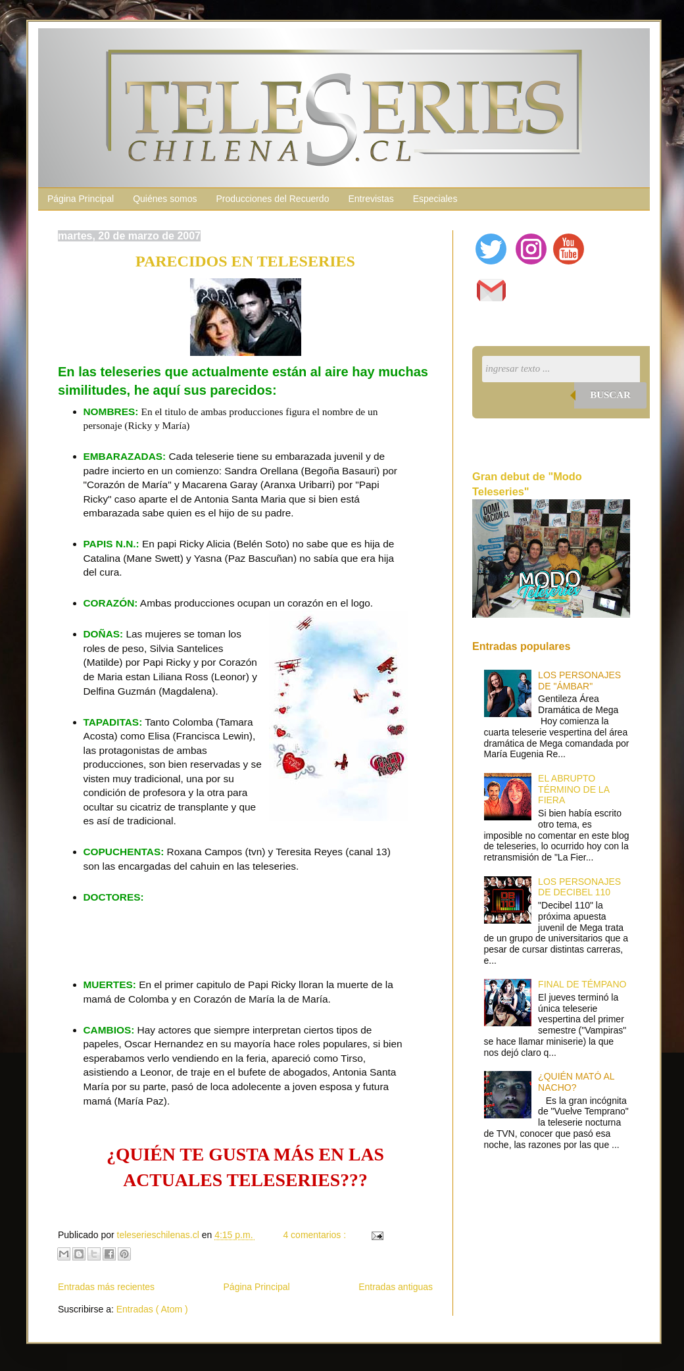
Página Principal (80, 198)
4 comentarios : (316, 1235)
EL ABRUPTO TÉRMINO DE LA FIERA (573, 789)
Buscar (610, 394)
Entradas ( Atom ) (152, 1309)
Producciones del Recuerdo (272, 198)
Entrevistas (370, 198)
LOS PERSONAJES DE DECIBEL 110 (579, 887)
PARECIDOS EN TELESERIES (245, 261)
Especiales (435, 198)
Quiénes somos (165, 198)
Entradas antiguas (395, 1287)
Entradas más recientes (106, 1287)
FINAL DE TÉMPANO (582, 984)
